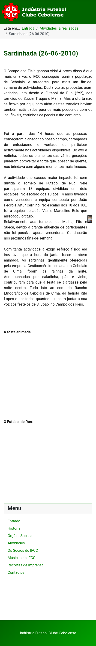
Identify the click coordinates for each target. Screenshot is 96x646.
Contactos (16, 572)
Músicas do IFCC (21, 558)
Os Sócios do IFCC (23, 550)
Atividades (16, 543)
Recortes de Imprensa (26, 565)
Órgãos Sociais (20, 536)
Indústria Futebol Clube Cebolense (48, 633)
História (14, 528)
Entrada (14, 521)
